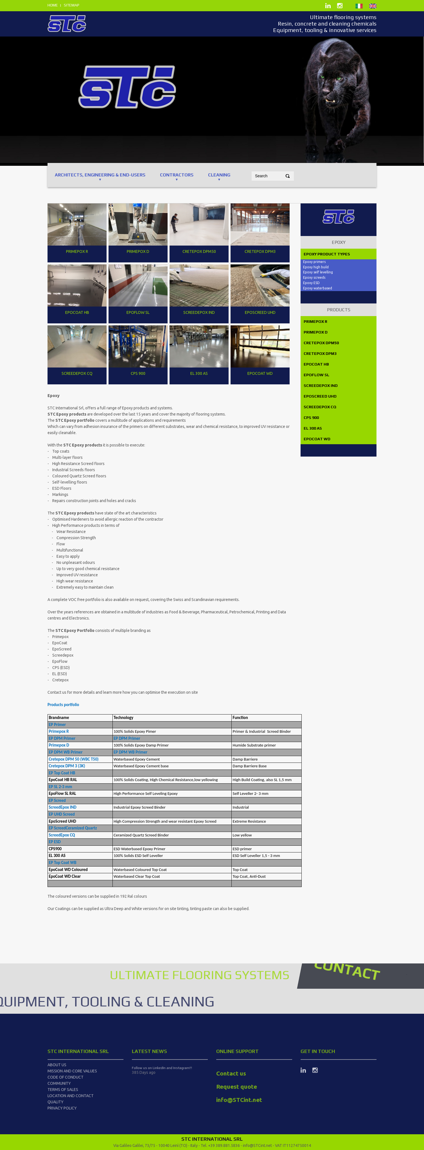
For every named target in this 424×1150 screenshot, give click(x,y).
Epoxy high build (316, 267)
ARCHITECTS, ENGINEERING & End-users (100, 175)
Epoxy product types (326, 254)
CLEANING (219, 175)
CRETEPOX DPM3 (320, 353)
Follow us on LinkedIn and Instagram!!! (162, 1129)
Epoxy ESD (311, 283)
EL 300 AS (312, 428)
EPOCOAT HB (316, 364)
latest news (149, 1112)
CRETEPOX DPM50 (321, 343)
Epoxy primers (314, 262)
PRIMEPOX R (315, 321)
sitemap (71, 5)
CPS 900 (311, 417)
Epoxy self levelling (318, 272)
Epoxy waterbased (317, 288)
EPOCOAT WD (316, 439)
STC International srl (78, 1112)
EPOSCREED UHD (320, 396)
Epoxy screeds (314, 277)
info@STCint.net (257, 1145)
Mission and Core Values (72, 1132)
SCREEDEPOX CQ (319, 407)
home (53, 5)
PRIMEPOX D (315, 332)
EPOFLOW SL (316, 375)
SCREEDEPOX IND (320, 385)
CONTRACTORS (176, 175)
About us (57, 1126)
